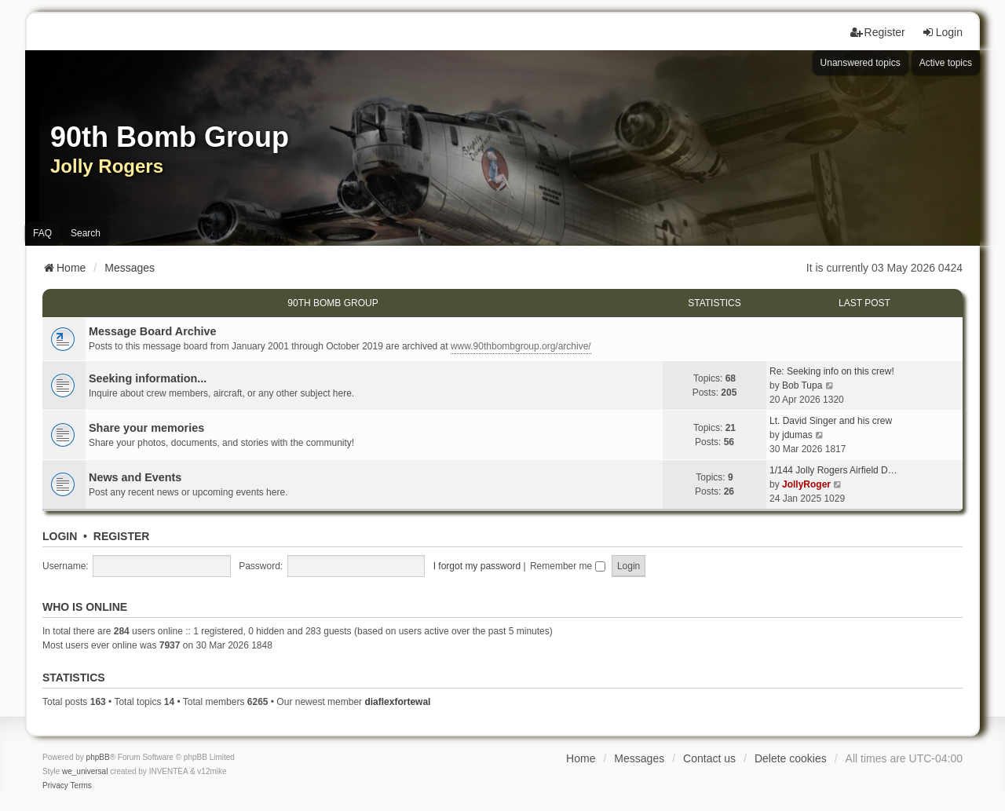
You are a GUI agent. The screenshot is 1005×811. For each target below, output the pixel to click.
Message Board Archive (153, 331)
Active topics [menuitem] (945, 62)
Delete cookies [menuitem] (791, 758)
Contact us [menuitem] (709, 758)
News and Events (135, 477)
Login (59, 536)
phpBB (98, 757)
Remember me (567, 566)
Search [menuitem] (85, 233)
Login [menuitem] (942, 32)
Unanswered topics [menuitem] (860, 62)
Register (121, 536)
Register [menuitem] (877, 32)
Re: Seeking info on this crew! (831, 371)
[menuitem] (55, 786)
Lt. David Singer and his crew (830, 420)
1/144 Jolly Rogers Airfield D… (833, 470)
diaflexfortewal (397, 701)
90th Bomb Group (332, 303)
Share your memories (146, 428)
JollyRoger (806, 484)
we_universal (85, 771)
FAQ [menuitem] (42, 233)
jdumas (797, 434)
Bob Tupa (802, 385)
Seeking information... (147, 378)
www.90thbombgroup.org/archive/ (521, 346)
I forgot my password (477, 566)
